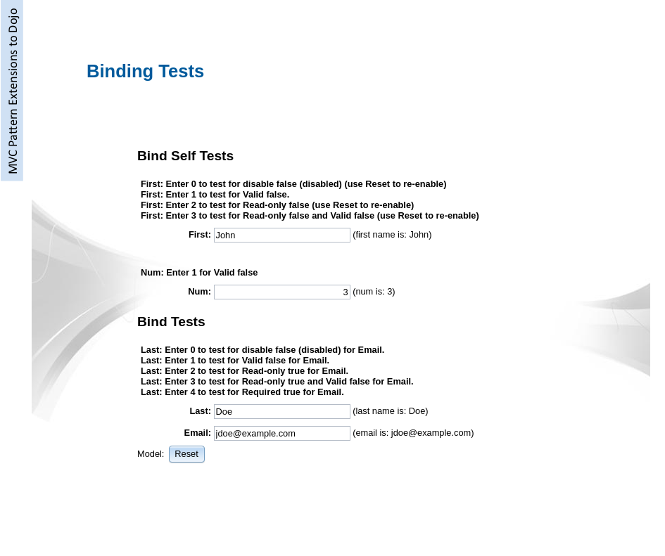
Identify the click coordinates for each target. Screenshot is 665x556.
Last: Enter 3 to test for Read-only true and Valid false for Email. (277, 381)
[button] (186, 453)
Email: (197, 432)
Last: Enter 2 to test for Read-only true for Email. (244, 371)
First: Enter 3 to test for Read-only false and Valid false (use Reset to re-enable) (310, 215)
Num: (199, 291)
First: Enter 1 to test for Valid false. (215, 194)
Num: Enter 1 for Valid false (199, 272)
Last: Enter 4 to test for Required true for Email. (242, 392)
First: (200, 234)
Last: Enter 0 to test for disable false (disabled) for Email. (262, 349)
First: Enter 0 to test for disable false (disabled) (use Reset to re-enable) (293, 184)
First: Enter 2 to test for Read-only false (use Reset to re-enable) (277, 205)
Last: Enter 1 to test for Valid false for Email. (235, 360)
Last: (200, 411)
